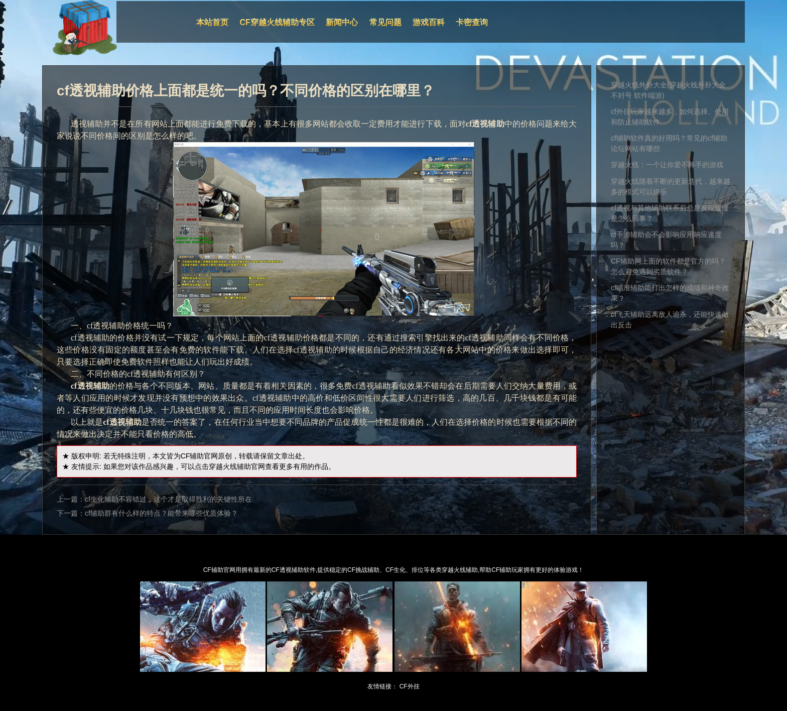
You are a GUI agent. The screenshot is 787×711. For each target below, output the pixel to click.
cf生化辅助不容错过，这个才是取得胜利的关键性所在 (168, 499)
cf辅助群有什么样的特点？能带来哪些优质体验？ (161, 513)
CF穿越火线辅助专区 (277, 22)
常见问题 (385, 22)
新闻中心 (342, 22)
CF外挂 (410, 686)
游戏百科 (429, 22)
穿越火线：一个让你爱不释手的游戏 (667, 165)
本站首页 (212, 22)
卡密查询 (472, 22)
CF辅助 (192, 456)
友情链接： (382, 686)
